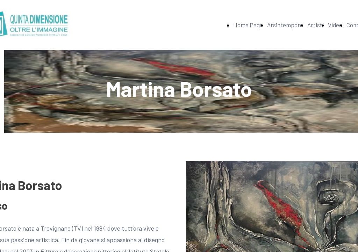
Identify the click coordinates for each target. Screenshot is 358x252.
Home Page (248, 24)
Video (335, 24)
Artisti (315, 24)
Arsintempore (285, 24)
